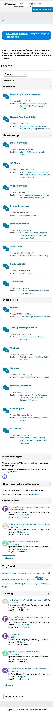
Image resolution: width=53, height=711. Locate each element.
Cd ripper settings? (28, 215)
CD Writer (15, 428)
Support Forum (35, 4)
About (32, 6)
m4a (46, 579)
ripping (43, 583)
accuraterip (9, 573)
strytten (14, 527)
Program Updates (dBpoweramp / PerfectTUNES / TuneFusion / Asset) (34, 106)
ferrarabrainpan (18, 510)
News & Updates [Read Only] (25, 94)
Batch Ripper (17, 408)
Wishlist (14, 348)
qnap (38, 584)
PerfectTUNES (17, 264)
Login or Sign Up (42, 9)
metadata (13, 583)
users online (31, 463)
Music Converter (19, 142)
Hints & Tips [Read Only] (23, 117)
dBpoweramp (10, 135)
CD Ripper (15, 163)
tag (49, 584)
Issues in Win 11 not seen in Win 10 (34, 377)
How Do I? (15, 307)
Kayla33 (35, 494)
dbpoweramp (22, 579)
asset (29, 573)
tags (4, 586)
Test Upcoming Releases (23, 327)
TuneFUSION (17, 281)
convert (12, 579)
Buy (21, 4)
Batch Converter (19, 223)
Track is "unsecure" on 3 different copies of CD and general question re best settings (35, 174)
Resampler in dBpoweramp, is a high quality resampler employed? (35, 127)
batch (44, 573)
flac (39, 578)
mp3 (22, 583)
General (14, 368)
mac (4, 584)
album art (21, 573)
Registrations (18, 6)
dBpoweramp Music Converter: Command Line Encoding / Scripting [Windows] (33, 397)
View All (9, 558)
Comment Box (14, 634)
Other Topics (10, 299)
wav (8, 587)
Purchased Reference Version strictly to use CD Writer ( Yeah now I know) (33, 440)
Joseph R (15, 544)
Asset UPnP (16, 246)
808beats (15, 637)
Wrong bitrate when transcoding (34, 255)
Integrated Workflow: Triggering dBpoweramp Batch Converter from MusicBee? (33, 235)
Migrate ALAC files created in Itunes (23, 541)
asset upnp (37, 573)
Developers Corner (20, 385)
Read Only (8, 86)
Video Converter (19, 185)
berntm (14, 671)
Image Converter (19, 206)
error (32, 579)
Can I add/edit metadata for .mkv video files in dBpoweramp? (35, 196)
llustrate (9, 4)
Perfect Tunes (26, 273)
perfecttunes (30, 584)
